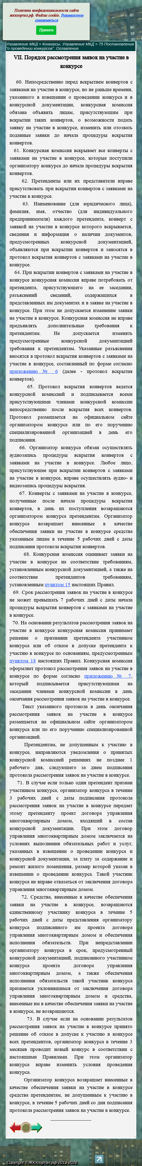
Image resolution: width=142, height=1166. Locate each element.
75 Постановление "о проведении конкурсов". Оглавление (70, 46)
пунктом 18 (23, 661)
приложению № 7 (107, 676)
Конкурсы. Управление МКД (68, 44)
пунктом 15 (57, 585)
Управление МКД (22, 44)
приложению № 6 (34, 371)
